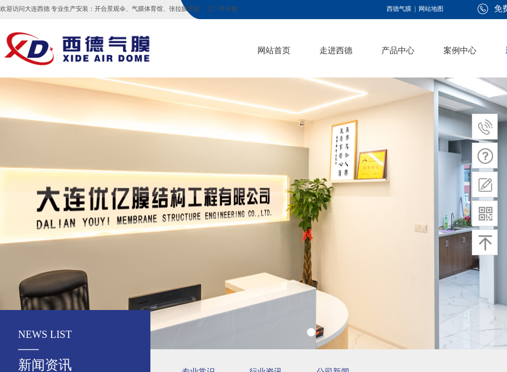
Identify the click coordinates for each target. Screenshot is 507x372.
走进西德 (335, 50)
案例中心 (460, 50)
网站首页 (273, 50)
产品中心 (397, 50)
